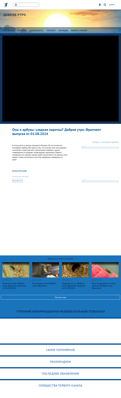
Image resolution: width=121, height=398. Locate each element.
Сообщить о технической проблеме (105, 142)
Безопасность (17, 181)
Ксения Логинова (19, 170)
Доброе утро (14, 14)
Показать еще (60, 297)
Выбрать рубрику (79, 30)
